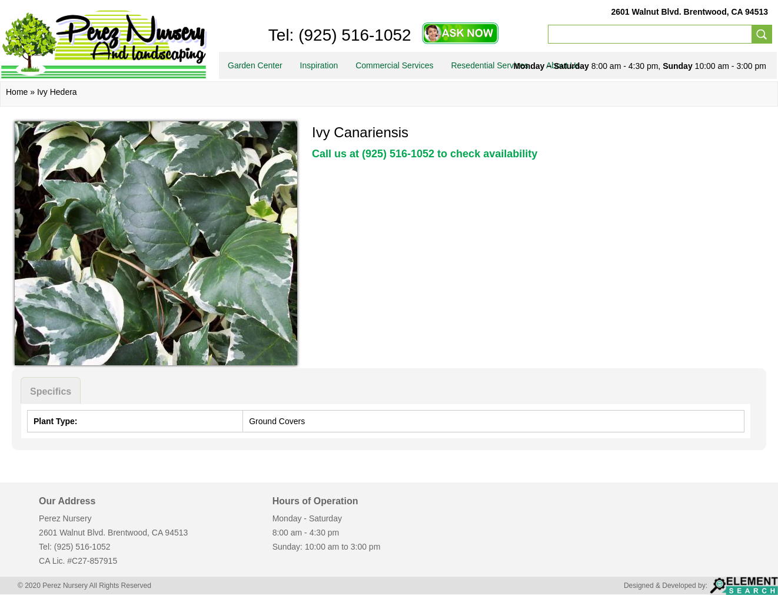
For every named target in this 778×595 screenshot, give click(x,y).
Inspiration (319, 65)
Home (17, 92)
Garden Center (255, 65)
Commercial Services (394, 65)
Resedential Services (489, 65)
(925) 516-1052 (352, 35)
